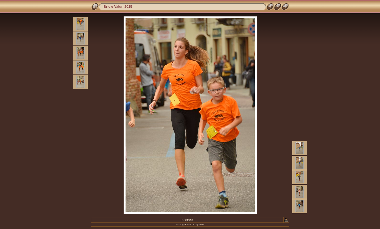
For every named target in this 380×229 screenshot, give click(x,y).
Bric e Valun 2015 (117, 6)
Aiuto (201, 224)
